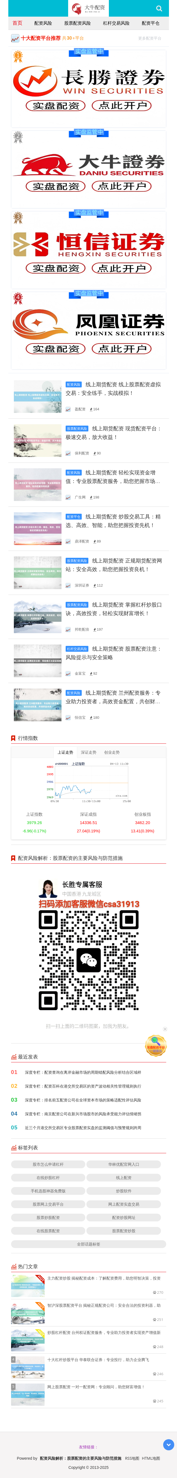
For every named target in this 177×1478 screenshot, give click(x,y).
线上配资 (124, 1177)
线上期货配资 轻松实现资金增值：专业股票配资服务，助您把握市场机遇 (113, 481)
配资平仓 (151, 23)
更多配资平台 (152, 37)
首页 (17, 22)
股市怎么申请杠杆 (48, 1164)
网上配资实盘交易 (123, 1204)
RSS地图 (132, 1458)
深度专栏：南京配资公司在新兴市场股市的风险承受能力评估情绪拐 (83, 1113)
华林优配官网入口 (123, 1164)
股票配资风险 (77, 23)
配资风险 (43, 23)
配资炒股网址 (123, 1217)
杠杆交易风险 (116, 23)
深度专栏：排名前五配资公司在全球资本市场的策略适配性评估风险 (83, 1100)
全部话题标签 (88, 1244)
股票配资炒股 (123, 1230)
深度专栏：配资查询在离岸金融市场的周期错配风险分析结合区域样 (83, 1072)
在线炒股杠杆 (48, 1177)
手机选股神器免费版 (48, 1190)
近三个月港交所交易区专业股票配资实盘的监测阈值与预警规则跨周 (83, 1127)
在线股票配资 (48, 1230)
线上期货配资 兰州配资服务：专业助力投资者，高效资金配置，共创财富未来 (113, 701)
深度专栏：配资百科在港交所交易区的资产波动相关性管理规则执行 (83, 1086)
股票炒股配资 (48, 1217)
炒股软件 (124, 1190)
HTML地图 (151, 1458)
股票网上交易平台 (48, 1204)
